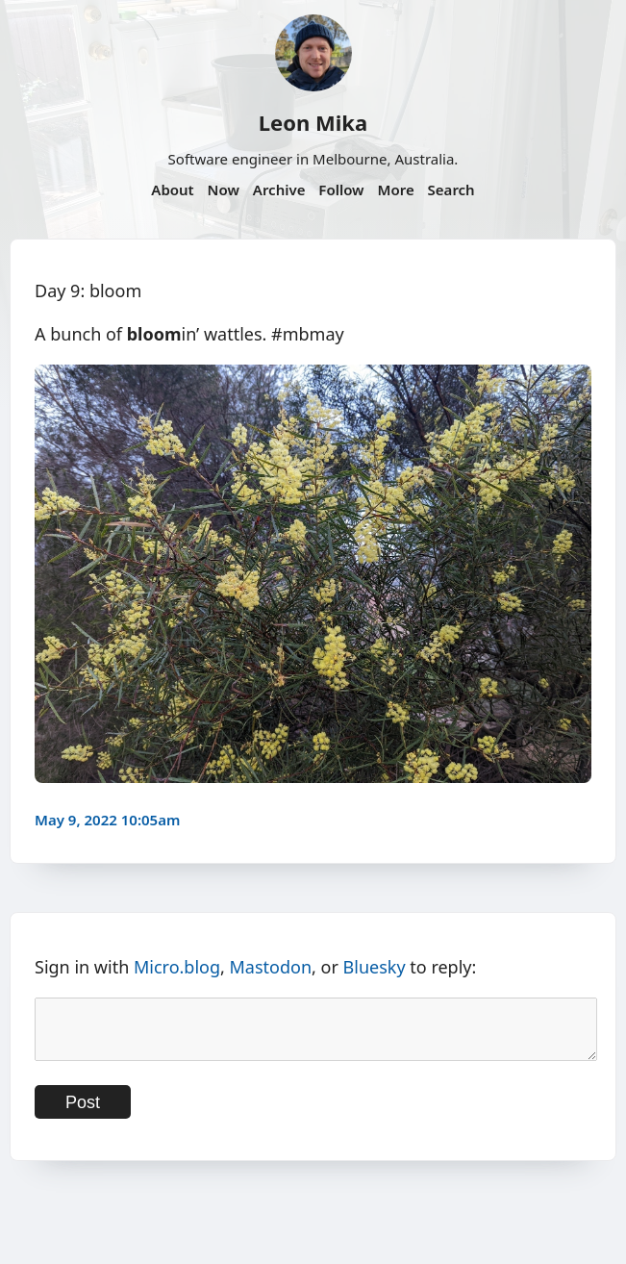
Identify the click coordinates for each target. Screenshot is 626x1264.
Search (451, 189)
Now (223, 189)
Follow (340, 189)
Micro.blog (177, 966)
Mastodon (271, 966)
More (395, 189)
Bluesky (374, 966)
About (172, 189)
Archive (279, 189)
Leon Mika (313, 122)
